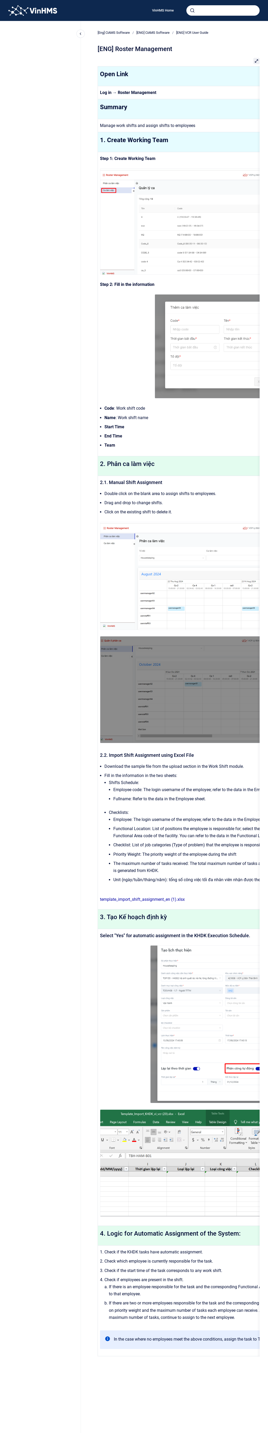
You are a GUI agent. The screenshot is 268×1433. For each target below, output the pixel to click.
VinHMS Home (163, 10)
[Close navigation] (80, 34)
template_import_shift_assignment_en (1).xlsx (142, 899)
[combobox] (223, 10)
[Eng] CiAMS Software (114, 33)
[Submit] (192, 10)
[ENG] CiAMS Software (153, 33)
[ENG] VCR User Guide (192, 33)
